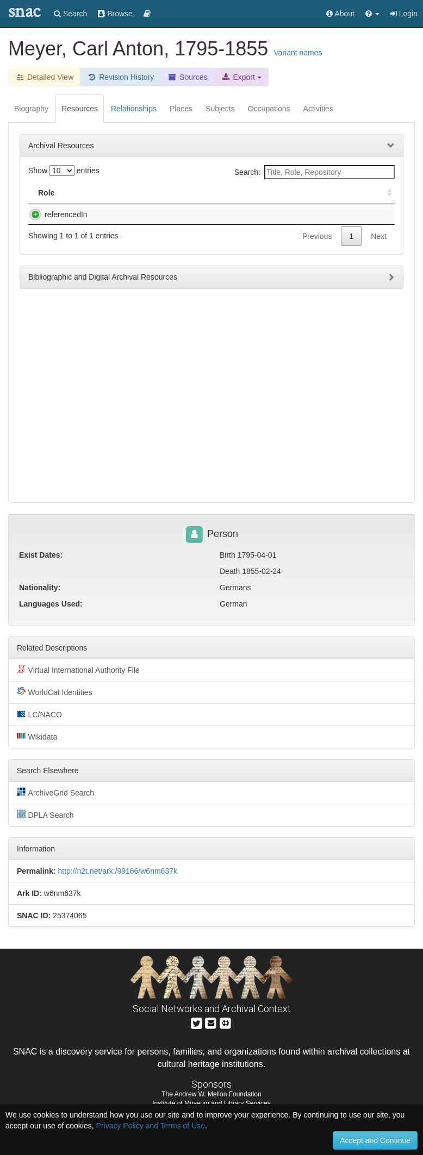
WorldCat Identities (54, 692)
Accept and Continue (375, 1140)
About (340, 13)
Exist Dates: (41, 555)
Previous (317, 247)
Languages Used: (51, 603)
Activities (318, 108)
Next (379, 247)
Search (70, 13)
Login (404, 13)
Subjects (220, 108)
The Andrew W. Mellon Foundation (211, 1094)
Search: (314, 172)
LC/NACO (39, 714)
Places (181, 108)
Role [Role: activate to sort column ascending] (46, 192)
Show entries (63, 170)
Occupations (269, 108)
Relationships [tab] (134, 108)
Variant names (297, 52)
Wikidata (37, 736)
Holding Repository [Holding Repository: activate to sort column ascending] (309, 192)
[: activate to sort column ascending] (385, 193)
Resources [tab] (79, 108)
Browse (115, 13)
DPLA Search (45, 814)
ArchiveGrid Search (55, 792)
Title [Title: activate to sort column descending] (100, 192)
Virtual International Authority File (78, 669)
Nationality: (39, 587)
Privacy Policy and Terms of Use (150, 1125)
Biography (31, 108)
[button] (372, 13)
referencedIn (55, 214)
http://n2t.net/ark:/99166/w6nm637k (117, 871)
